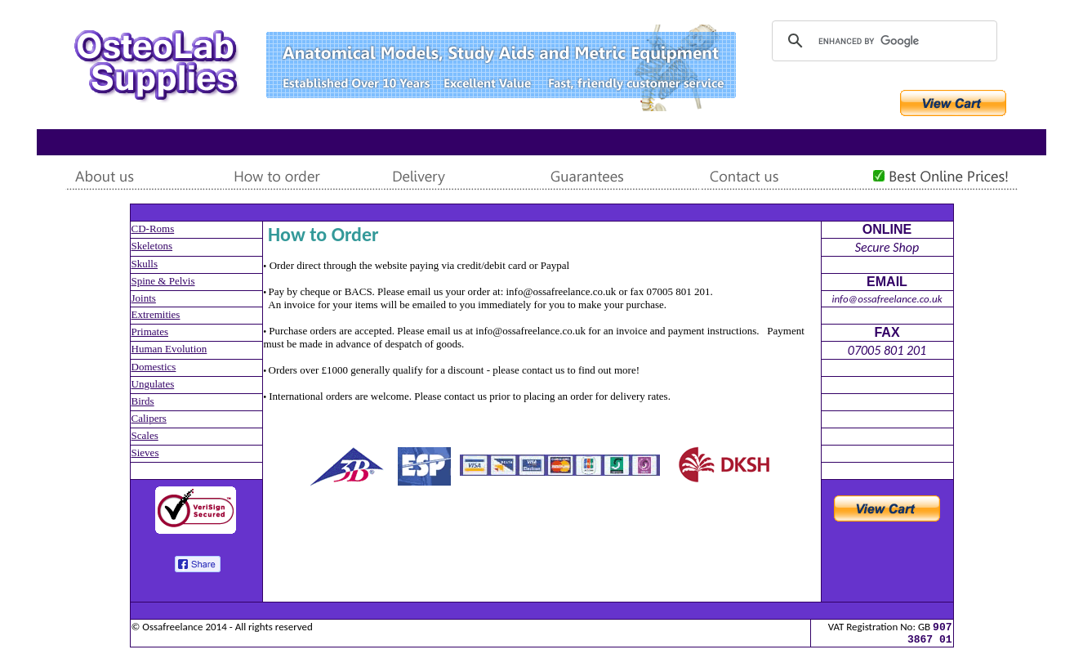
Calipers (149, 418)
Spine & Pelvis (163, 281)
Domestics (153, 367)
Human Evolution (169, 349)
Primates (150, 331)
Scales (144, 435)
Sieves (145, 452)
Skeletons (152, 246)
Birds (142, 401)
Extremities (155, 314)
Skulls (144, 264)
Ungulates (153, 384)
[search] (882, 41)
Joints (143, 298)
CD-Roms (153, 228)
